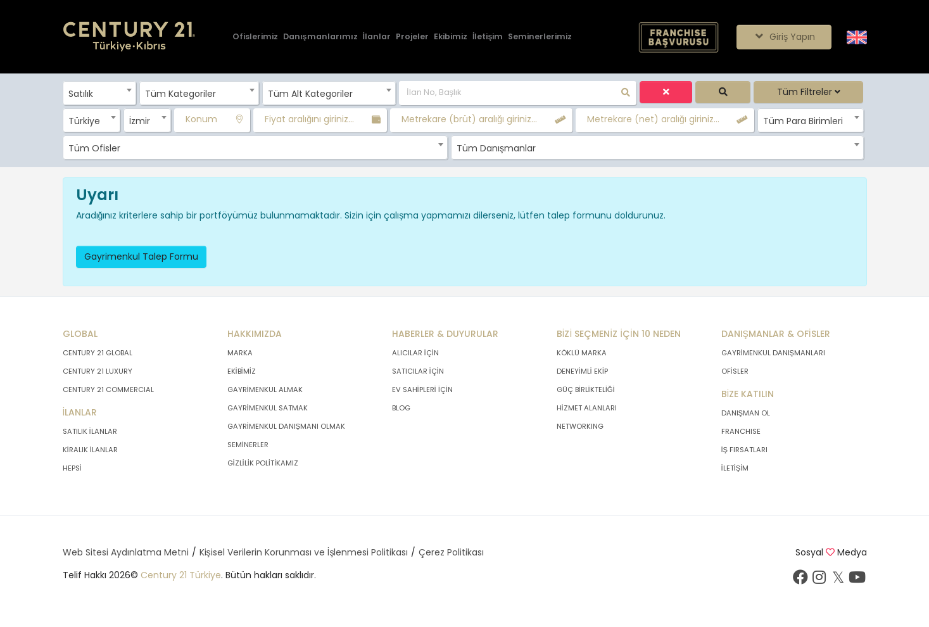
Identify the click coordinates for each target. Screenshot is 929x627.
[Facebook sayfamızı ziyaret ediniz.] (800, 580)
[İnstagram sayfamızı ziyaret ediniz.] (819, 580)
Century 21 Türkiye (181, 575)
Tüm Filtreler (808, 92)
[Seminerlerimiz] (540, 37)
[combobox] (99, 93)
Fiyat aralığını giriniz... (309, 119)
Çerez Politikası (451, 552)
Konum (201, 119)
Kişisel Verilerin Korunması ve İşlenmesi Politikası (303, 552)
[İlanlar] (377, 37)
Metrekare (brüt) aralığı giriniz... (469, 119)
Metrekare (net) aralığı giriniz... (653, 119)
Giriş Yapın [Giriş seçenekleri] (783, 36)
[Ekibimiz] (450, 37)
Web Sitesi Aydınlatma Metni (126, 552)
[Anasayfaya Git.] (129, 37)
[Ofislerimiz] (255, 37)
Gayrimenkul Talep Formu (141, 256)
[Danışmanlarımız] (320, 37)
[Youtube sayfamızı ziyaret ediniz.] (857, 580)
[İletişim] (487, 37)
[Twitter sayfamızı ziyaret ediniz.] (838, 580)
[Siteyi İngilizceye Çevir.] (857, 36)
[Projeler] (412, 37)
